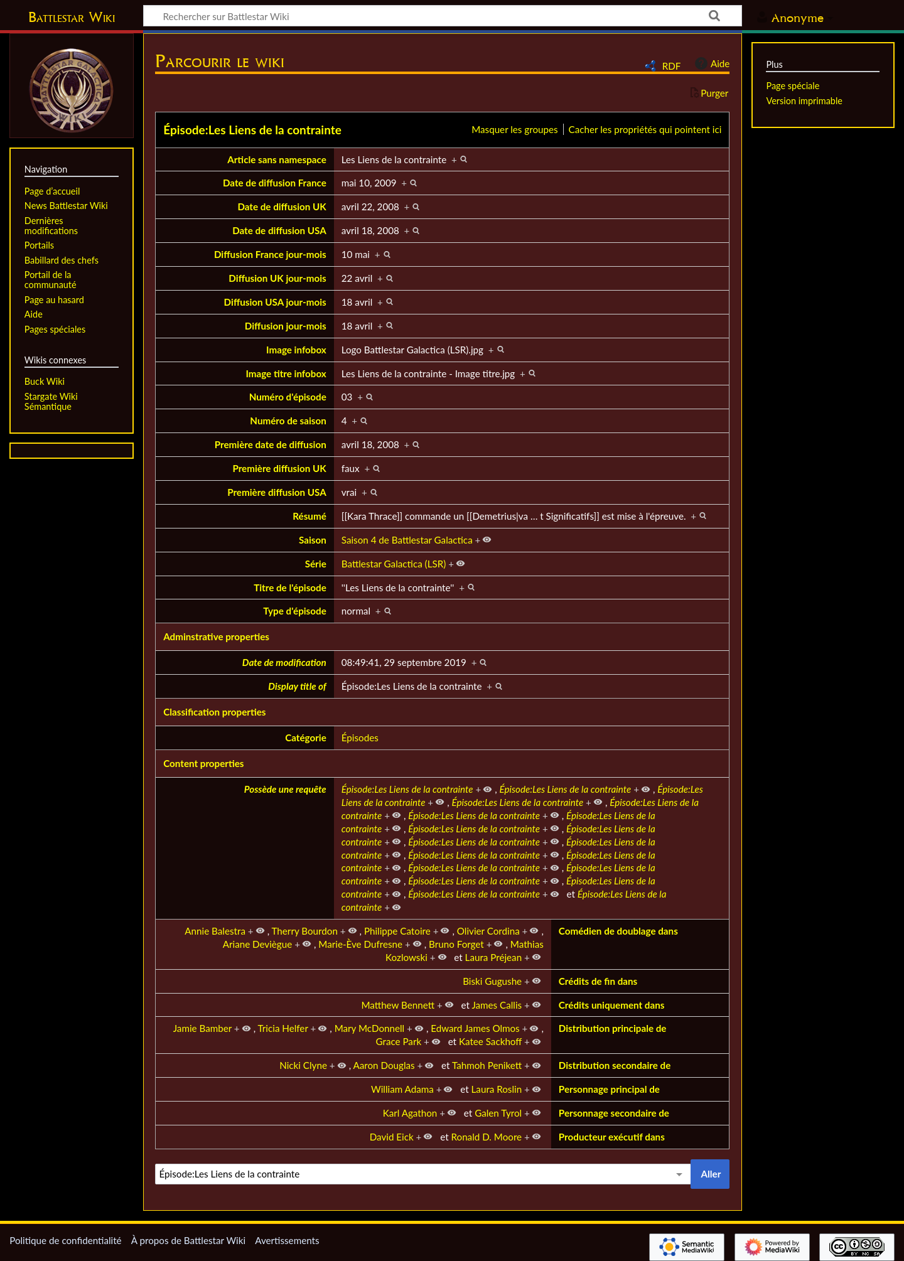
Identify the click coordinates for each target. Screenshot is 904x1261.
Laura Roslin (496, 1089)
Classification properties (214, 711)
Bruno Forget (456, 944)
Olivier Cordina (488, 930)
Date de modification (284, 662)
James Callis (496, 1005)
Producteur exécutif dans (612, 1136)
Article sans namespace (276, 159)
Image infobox (296, 349)
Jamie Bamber (202, 1028)
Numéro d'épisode (287, 396)
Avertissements (287, 1240)
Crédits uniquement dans (612, 1005)
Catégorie (305, 737)
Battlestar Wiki (71, 17)
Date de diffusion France (274, 182)
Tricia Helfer (283, 1028)
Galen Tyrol (498, 1113)
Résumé (309, 516)
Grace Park (399, 1041)
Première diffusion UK (279, 468)
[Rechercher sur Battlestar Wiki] (442, 16)
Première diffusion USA (276, 492)
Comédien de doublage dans (618, 930)
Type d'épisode (294, 610)
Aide (710, 63)
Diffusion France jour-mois (270, 254)
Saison (312, 539)
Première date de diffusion (270, 444)
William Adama (402, 1089)
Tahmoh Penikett (487, 1065)
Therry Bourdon (305, 930)
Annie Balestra (215, 930)
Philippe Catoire (397, 930)
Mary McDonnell (370, 1028)
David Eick (392, 1136)
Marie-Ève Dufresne (360, 944)
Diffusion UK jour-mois (277, 278)
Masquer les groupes (514, 129)
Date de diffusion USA (279, 230)
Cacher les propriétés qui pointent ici (645, 129)
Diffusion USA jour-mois (275, 302)
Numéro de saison (288, 420)
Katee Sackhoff (490, 1041)
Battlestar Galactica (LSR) (394, 563)
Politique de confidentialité (65, 1240)
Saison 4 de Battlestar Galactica (407, 539)
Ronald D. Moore (486, 1136)
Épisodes (360, 737)
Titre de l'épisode (290, 587)
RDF (671, 66)
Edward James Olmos (475, 1028)
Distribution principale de (613, 1028)
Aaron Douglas (383, 1065)
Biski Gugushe (492, 981)
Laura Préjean (493, 957)
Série (315, 563)
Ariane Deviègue (258, 944)
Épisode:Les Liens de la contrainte (252, 129)
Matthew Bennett (397, 1005)
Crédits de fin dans (598, 981)
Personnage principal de (609, 1089)
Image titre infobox (285, 373)
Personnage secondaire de (614, 1113)
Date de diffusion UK (281, 206)
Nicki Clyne (303, 1065)
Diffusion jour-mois (285, 325)
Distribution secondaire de (614, 1065)
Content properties (203, 763)
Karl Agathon (410, 1113)
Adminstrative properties (216, 636)
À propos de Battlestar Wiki (188, 1240)
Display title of (297, 686)
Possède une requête (285, 789)
